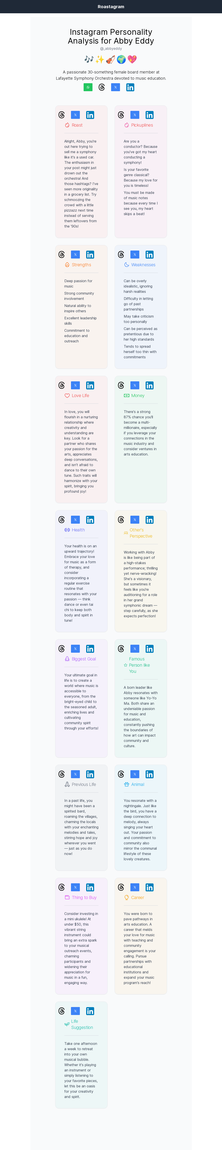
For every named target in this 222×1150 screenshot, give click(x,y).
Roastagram (111, 6)
